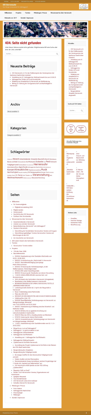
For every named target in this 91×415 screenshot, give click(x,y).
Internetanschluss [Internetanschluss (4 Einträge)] (12, 167)
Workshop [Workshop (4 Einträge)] (41, 178)
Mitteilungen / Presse (40, 13)
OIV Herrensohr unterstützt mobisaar (25, 381)
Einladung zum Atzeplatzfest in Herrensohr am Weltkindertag (31, 81)
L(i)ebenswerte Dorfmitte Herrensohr (25, 342)
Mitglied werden (40, 1)
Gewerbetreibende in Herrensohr (23, 222)
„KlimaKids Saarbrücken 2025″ (70, 172)
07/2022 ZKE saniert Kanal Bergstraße (27, 271)
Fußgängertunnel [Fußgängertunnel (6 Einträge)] (12, 165)
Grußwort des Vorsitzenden (22, 216)
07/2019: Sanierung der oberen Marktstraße (28, 317)
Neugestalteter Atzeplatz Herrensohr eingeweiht (75, 93)
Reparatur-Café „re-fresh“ (21, 370)
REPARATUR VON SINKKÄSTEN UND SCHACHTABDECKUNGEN (35, 296)
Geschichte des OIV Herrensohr (23, 214)
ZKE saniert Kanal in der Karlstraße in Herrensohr (27, 241)
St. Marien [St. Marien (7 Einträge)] (19, 175)
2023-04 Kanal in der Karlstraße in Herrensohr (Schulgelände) (34, 279)
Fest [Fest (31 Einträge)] (48, 161)
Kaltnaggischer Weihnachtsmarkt (23, 340)
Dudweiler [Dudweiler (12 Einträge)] (39, 162)
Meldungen (16, 395)
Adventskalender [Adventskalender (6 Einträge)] (24, 159)
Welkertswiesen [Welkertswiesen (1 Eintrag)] (27, 178)
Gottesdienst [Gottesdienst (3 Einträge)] (23, 164)
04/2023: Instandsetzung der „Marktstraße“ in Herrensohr (33, 260)
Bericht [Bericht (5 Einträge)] (47, 159)
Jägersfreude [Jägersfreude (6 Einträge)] (23, 167)
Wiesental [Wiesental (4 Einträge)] (35, 178)
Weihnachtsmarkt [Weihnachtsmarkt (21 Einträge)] (15, 177)
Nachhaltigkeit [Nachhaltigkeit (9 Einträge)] (12, 172)
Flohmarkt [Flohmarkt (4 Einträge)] (53, 162)
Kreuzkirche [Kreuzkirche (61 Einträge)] (21, 169)
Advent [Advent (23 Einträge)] (16, 159)
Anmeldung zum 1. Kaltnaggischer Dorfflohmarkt (30, 337)
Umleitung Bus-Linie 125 (22, 298)
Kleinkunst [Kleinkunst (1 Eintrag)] (48, 167)
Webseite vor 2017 (11, 18)
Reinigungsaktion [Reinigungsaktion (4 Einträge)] (35, 172)
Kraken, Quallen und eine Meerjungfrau (27, 359)
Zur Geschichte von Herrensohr (23, 238)
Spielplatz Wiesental (19, 376)
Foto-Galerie (15, 1)
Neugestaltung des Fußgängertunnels (25, 352)
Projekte (18, 13)
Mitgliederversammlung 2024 (24, 207)
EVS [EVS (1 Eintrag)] (45, 162)
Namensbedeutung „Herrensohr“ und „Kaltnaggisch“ (29, 226)
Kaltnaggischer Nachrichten (22, 391)
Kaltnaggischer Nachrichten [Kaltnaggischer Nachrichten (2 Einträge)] (35, 167)
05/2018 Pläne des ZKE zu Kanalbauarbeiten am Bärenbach (33, 315)
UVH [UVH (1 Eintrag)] (31, 175)
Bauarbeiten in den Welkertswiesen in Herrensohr (30, 281)
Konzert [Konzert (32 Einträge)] (11, 169)
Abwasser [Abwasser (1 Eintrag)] (9, 159)
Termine (6, 1)
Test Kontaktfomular (20, 379)
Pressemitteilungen (27, 1)
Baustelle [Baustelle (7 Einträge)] (41, 159)
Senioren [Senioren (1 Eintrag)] (51, 172)
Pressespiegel (17, 393)
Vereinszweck (17, 212)
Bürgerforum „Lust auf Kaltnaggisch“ (24, 328)
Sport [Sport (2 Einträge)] (13, 175)
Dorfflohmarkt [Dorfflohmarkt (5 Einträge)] (30, 162)
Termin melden (71, 129)
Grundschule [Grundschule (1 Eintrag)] (30, 164)
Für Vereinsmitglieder (20, 204)
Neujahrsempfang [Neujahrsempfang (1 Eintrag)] (23, 172)
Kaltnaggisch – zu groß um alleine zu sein (26, 330)
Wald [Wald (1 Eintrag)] (51, 175)
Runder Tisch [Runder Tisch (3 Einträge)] (45, 172)
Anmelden (74, 218)
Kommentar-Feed (76, 222)
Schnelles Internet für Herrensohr (24, 383)
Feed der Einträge (76, 220)
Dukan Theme (14, 413)
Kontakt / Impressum (27, 18)
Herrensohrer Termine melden (22, 246)
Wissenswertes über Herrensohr (61, 13)
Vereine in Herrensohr (20, 228)
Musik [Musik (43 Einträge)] (44, 169)
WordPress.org (75, 225)
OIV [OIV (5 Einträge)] (29, 172)
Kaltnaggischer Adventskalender (23, 332)
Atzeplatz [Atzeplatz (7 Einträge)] (34, 159)
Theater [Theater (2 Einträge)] (28, 175)
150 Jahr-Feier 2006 (19, 251)
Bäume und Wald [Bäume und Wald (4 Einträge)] (12, 162)
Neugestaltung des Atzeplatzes (23, 350)
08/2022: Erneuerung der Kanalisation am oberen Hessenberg (34, 273)
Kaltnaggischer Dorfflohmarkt (22, 334)
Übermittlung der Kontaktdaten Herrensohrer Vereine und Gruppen (36, 231)
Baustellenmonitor (19, 253)
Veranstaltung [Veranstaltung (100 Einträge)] (41, 174)
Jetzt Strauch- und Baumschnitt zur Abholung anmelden (80, 158)
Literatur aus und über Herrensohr (24, 224)
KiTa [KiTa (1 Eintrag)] (44, 167)
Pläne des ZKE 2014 (21, 294)
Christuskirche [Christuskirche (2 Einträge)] (21, 162)
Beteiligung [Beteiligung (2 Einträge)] (53, 159)
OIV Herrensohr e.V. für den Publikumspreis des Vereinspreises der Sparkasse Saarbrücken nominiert (76, 53)
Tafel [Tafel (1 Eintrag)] (24, 175)
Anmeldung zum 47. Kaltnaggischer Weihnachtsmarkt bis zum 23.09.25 (34, 77)
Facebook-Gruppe (81, 128)
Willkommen (8, 13)
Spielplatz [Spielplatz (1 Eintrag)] (9, 175)
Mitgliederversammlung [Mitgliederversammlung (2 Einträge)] (34, 170)
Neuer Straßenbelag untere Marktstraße (27, 292)
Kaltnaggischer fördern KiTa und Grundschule (26, 79)
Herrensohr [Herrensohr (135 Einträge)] (41, 164)
